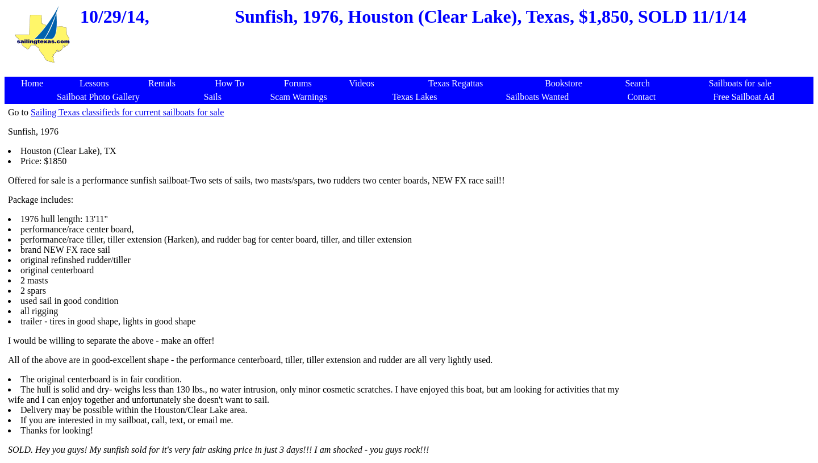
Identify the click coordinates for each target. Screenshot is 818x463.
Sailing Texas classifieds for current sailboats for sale (127, 112)
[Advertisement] (411, 70)
